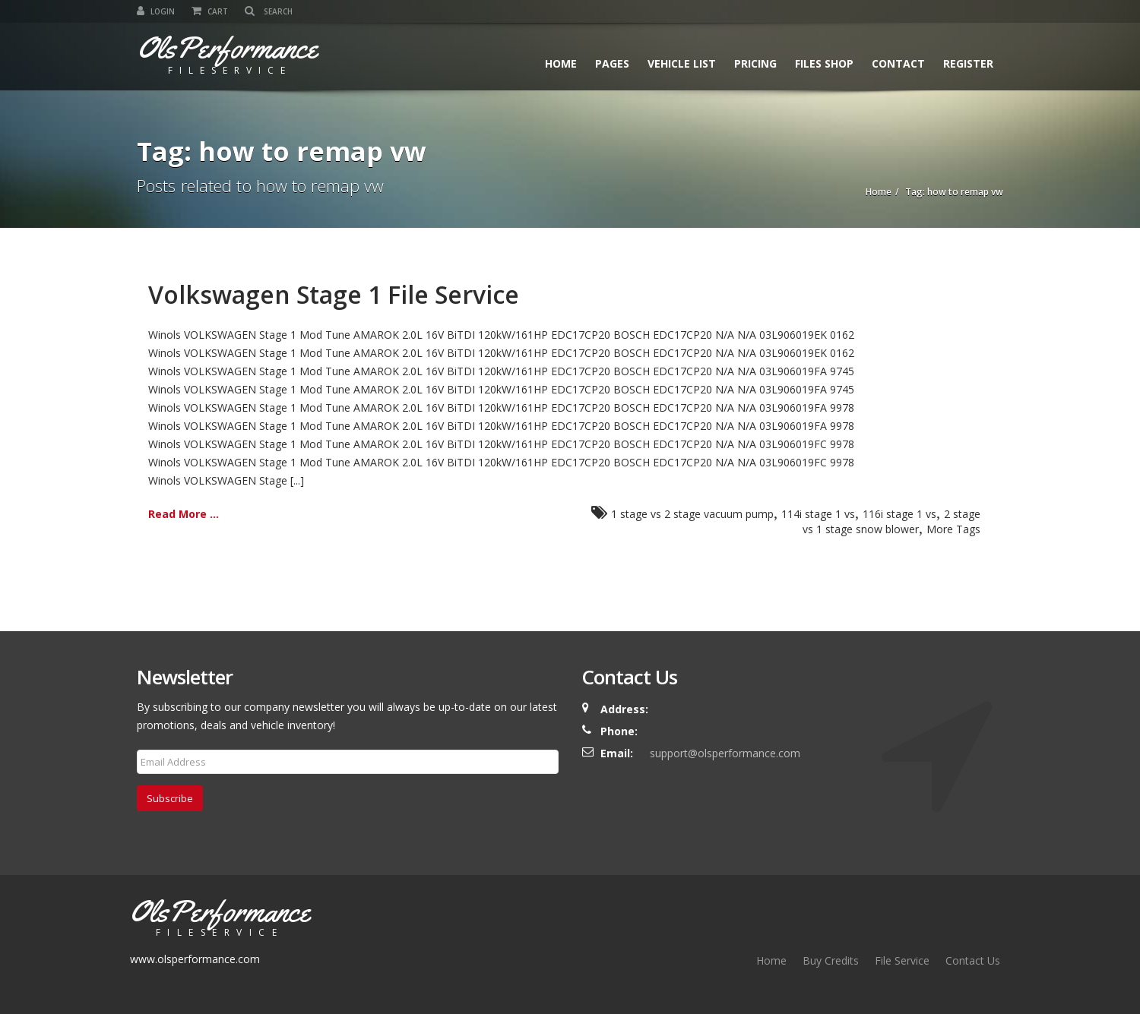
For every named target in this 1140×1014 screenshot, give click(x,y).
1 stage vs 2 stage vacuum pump (692, 514)
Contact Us (972, 960)
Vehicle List (682, 63)
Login (156, 11)
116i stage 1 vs (899, 514)
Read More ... (183, 514)
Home (561, 63)
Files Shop (824, 63)
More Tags (953, 529)
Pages (612, 63)
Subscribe (170, 798)
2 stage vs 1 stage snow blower (891, 521)
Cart (210, 11)
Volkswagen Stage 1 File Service (333, 294)
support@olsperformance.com (725, 753)
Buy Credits (831, 960)
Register (968, 63)
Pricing (755, 63)
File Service (902, 960)
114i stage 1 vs (818, 514)
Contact (898, 63)
